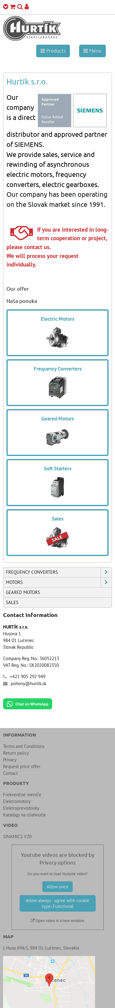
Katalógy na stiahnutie (24, 815)
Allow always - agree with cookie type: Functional (57, 903)
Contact (10, 773)
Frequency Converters (59, 572)
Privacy (10, 760)
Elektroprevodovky (21, 808)
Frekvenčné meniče (22, 794)
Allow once (57, 887)
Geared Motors (23, 592)
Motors (59, 582)
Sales (12, 602)
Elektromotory (17, 801)
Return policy (16, 753)
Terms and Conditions (23, 746)
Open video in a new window (57, 920)
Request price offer (21, 766)
